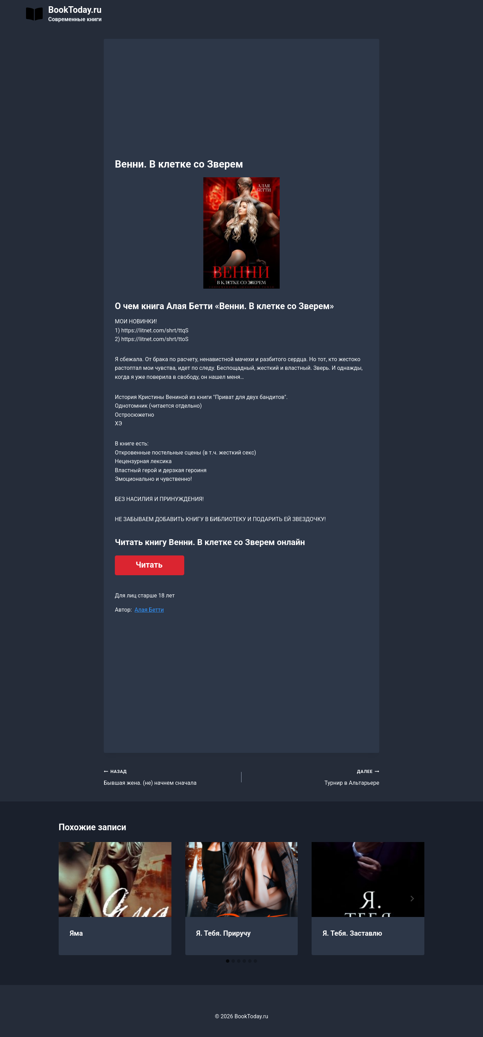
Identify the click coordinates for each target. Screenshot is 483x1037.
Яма (76, 933)
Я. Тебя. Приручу (223, 933)
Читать (149, 565)
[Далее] (412, 898)
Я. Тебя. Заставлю (352, 933)
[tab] (227, 961)
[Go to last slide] (71, 898)
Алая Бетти (149, 609)
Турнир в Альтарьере (313, 776)
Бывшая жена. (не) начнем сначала (170, 776)
